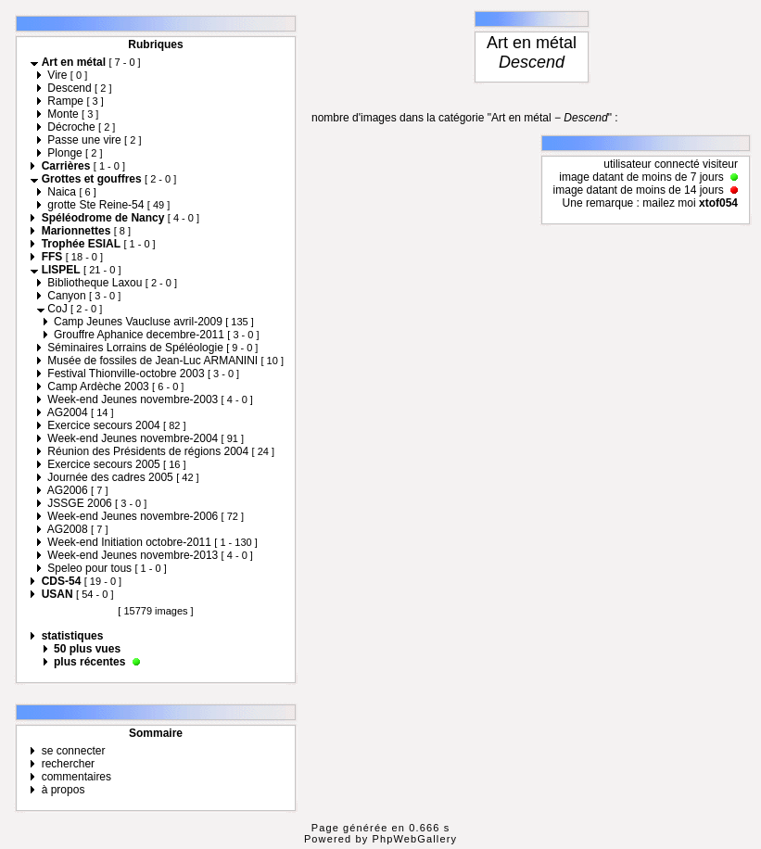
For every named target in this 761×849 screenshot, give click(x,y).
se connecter (74, 750)
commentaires (76, 776)
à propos (63, 789)
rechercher (68, 763)
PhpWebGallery (415, 838)
